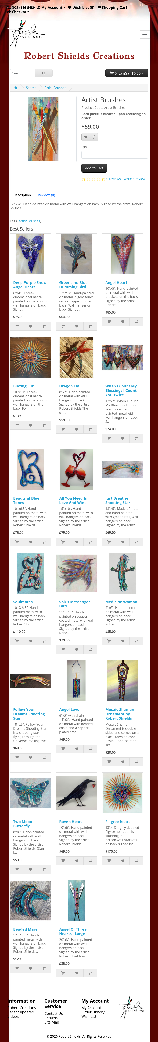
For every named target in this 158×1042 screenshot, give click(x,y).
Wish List (88, 1016)
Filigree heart (117, 821)
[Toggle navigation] (145, 34)
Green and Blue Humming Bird (73, 284)
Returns (51, 1017)
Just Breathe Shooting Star (117, 500)
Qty (84, 147)
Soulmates (23, 601)
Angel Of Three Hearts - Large (73, 931)
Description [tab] (22, 195)
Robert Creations (21, 1007)
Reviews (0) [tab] (46, 195)
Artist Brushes (55, 87)
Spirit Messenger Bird (74, 604)
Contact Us (53, 1013)
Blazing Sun (23, 386)
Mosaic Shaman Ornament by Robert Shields (119, 714)
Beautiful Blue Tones (26, 500)
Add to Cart (94, 168)
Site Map (51, 1022)
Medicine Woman (121, 601)
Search (31, 87)
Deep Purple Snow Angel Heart (29, 284)
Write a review (134, 178)
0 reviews (113, 178)
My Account (91, 1007)
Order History (93, 1012)
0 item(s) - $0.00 (125, 73)
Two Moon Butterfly (22, 824)
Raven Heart (70, 821)
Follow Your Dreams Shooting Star (29, 714)
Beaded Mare (25, 929)
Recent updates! (21, 1012)
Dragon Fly (69, 386)
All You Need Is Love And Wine (73, 500)
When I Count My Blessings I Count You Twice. (121, 390)
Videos (13, 1016)
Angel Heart (116, 282)
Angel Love (69, 709)
